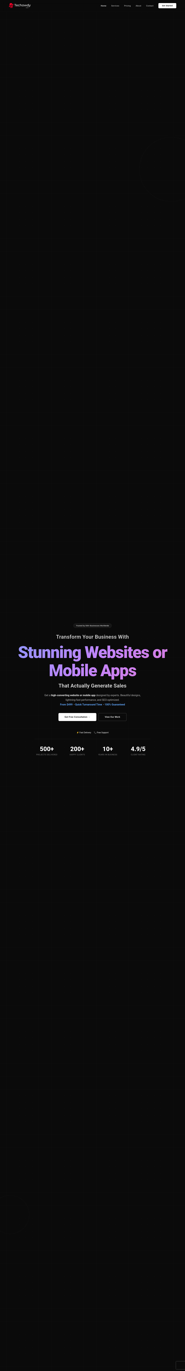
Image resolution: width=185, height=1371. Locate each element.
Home (103, 6)
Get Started (167, 6)
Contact (150, 6)
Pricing (127, 6)
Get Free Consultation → (77, 717)
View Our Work (112, 717)
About (138, 6)
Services (115, 6)
